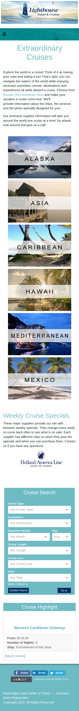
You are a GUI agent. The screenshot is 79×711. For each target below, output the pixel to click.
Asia (39, 94)
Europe (8, 94)
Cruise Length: (17, 544)
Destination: (16, 517)
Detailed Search (18, 590)
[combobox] (39, 510)
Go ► (64, 590)
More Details (15, 656)
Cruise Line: (16, 558)
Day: (55, 530)
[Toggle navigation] (4, 35)
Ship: (11, 571)
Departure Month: (19, 530)
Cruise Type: (16, 503)
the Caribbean (25, 94)
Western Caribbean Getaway (39, 628)
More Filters (18, 584)
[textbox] (39, 509)
